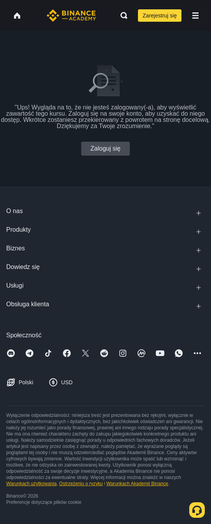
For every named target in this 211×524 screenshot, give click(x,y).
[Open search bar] (122, 16)
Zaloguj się (105, 148)
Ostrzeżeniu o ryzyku (81, 483)
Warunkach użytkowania (31, 483)
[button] (195, 15)
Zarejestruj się (160, 15)
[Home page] (71, 15)
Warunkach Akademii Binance (137, 483)
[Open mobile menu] (195, 16)
